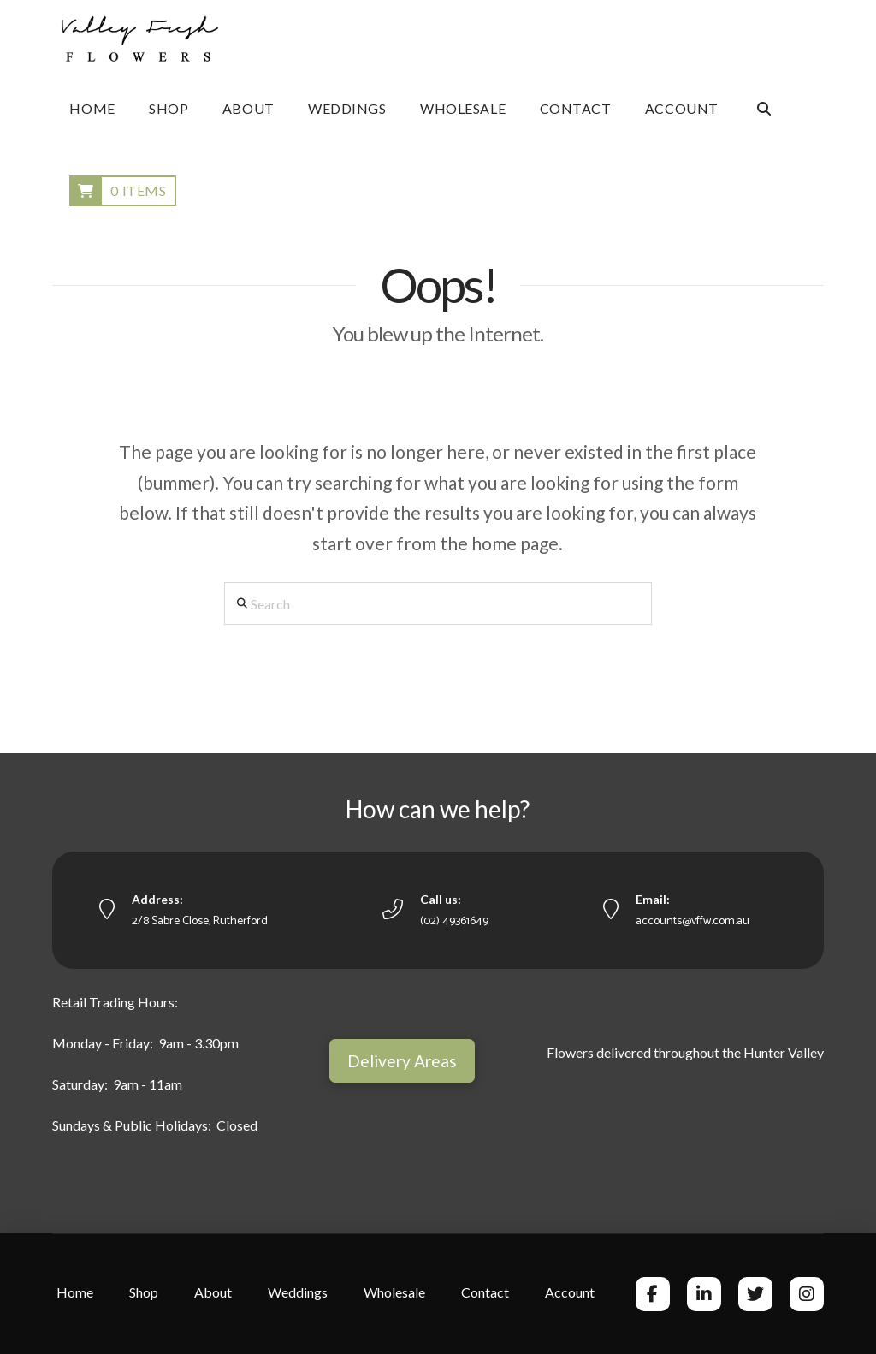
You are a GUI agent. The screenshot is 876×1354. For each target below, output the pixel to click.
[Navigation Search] (763, 109)
